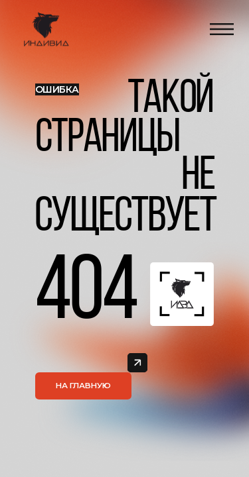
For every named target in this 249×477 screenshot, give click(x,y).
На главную (83, 385)
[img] (137, 362)
